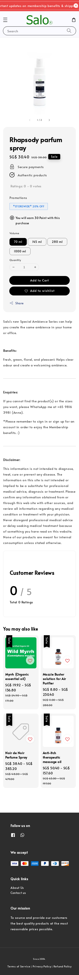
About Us (17, 888)
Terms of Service (18, 966)
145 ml (37, 242)
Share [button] (16, 303)
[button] (5, 19)
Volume (14, 233)
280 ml (57, 242)
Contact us (18, 893)
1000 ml (20, 251)
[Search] (69, 31)
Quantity (15, 260)
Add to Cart (39, 280)
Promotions (18, 197)
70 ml (18, 242)
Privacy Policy (42, 966)
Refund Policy (63, 966)
